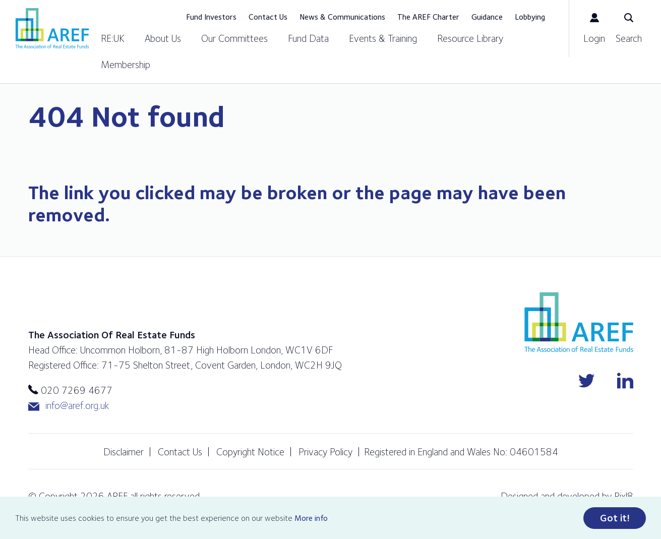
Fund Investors (211, 17)
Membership (125, 64)
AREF (52, 28)
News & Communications (342, 17)
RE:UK (113, 38)
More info (311, 518)
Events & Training (383, 38)
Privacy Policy (325, 452)
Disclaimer (123, 452)
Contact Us (268, 17)
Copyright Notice (250, 452)
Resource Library (470, 38)
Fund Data (308, 38)
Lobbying (530, 17)
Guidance (487, 17)
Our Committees (234, 38)
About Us (163, 38)
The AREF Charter (428, 17)
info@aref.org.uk (68, 405)
